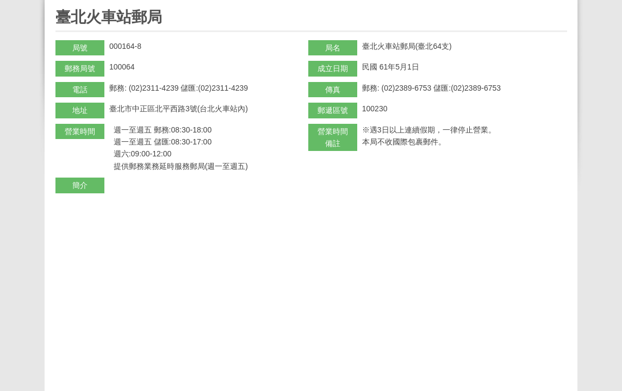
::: (59, 4)
